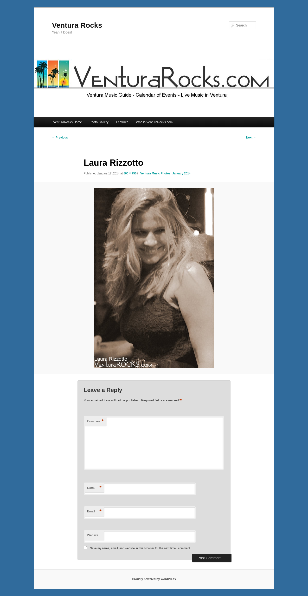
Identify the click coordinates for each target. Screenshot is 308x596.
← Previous (60, 137)
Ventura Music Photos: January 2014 (165, 173)
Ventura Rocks (77, 25)
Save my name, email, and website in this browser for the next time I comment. (140, 548)
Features (122, 122)
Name (94, 487)
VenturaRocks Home (67, 122)
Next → (251, 137)
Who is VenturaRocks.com (154, 122)
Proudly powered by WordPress (154, 579)
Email (94, 511)
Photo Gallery (99, 122)
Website (92, 535)
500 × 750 (129, 173)
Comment (95, 421)
